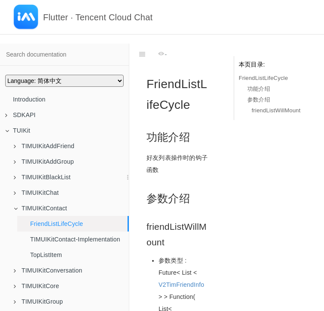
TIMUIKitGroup (38, 301)
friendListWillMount (276, 110)
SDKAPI (20, 114)
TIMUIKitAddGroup (44, 161)
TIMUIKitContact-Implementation (75, 239)
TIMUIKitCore (36, 285)
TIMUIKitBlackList (42, 177)
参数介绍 (258, 99)
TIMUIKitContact (40, 208)
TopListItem (46, 254)
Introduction (29, 99)
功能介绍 (258, 89)
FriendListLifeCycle (56, 223)
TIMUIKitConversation (48, 270)
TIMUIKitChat (36, 192)
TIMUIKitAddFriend (44, 146)
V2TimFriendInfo (181, 263)
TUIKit (17, 130)
